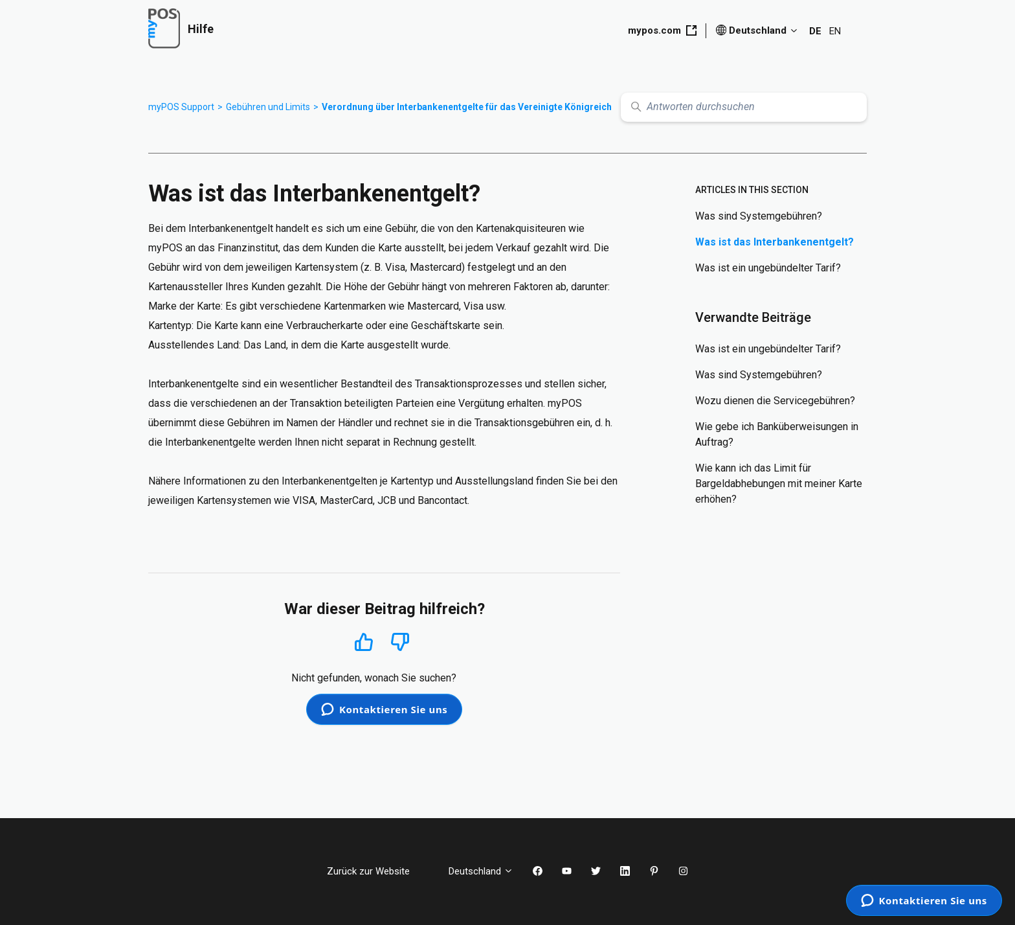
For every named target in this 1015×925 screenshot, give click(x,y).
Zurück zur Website (378, 871)
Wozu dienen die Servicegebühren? (775, 400)
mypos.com (662, 30)
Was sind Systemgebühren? (758, 216)
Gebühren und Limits (268, 107)
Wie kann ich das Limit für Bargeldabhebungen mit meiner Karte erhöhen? (778, 483)
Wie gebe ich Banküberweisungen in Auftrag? (776, 434)
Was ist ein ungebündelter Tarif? (768, 268)
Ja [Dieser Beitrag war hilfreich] (364, 641)
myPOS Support (181, 107)
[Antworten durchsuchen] (744, 107)
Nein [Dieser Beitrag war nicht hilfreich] (400, 642)
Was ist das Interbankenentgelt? (774, 242)
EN (835, 31)
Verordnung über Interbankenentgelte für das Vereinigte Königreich (467, 107)
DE (815, 31)
